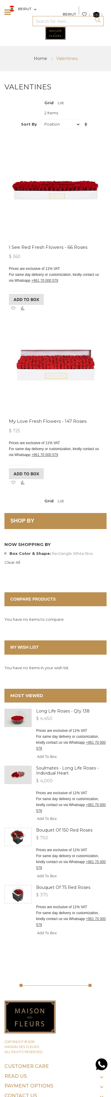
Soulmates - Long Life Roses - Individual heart (67, 770)
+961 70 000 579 (44, 280)
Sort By (29, 124)
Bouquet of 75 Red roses (63, 887)
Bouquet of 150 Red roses (64, 830)
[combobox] (62, 21)
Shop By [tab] (22, 521)
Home (41, 58)
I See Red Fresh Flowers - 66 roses (48, 247)
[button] (13, 308)
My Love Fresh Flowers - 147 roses (47, 421)
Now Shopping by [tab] (27, 544)
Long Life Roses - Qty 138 (63, 711)
